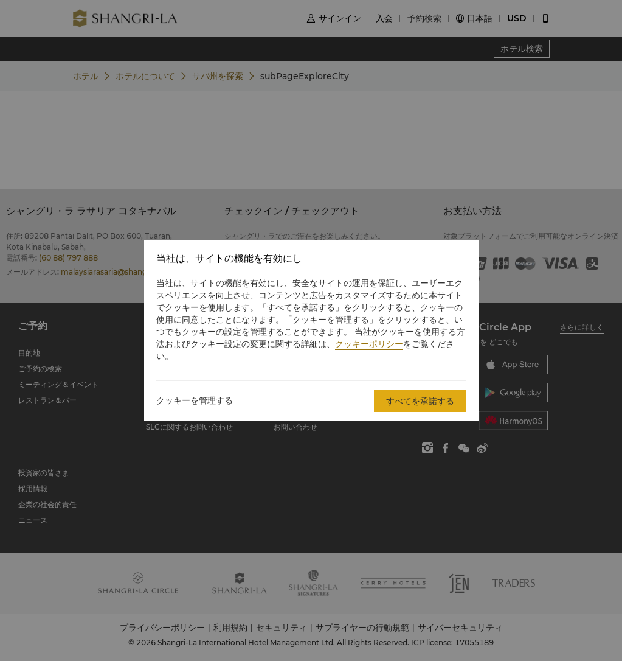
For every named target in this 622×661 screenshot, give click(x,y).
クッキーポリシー (369, 343)
